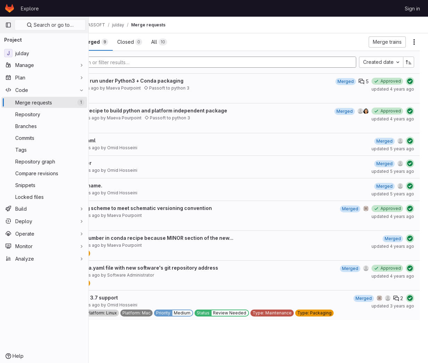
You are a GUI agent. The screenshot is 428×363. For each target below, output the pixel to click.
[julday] (44, 53)
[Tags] (44, 149)
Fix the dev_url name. (128, 185)
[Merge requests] (44, 102)
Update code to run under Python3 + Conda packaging (168, 81)
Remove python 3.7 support (136, 298)
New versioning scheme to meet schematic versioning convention (183, 208)
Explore (30, 8)
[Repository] (44, 114)
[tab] (112, 42)
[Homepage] (9, 8)
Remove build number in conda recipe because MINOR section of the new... (193, 238)
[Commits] (44, 137)
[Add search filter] (240, 62)
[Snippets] (44, 185)
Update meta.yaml (124, 140)
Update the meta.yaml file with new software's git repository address (186, 268)
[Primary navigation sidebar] (8, 25)
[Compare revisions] (44, 173)
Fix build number (123, 163)
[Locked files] (44, 196)
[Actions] (414, 42)
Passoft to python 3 (217, 88)
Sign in (412, 8)
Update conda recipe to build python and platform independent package (190, 110)
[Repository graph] (44, 161)
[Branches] (44, 126)
